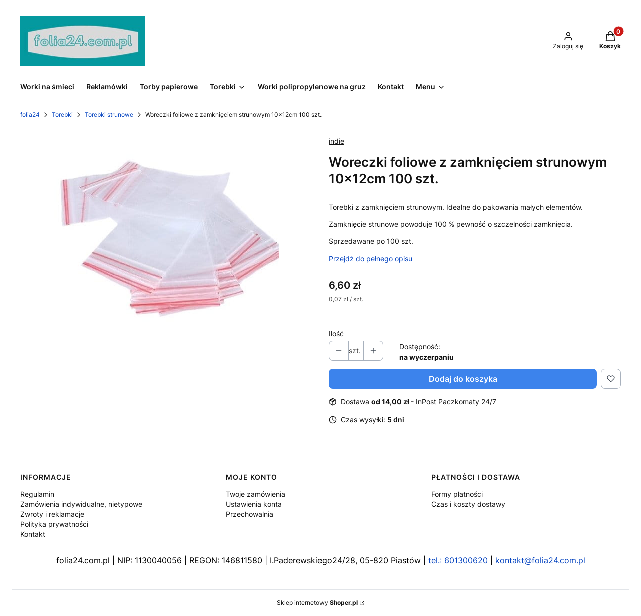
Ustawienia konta (254, 504)
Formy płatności (457, 494)
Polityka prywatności (54, 524)
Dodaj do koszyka (463, 379)
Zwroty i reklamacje (52, 514)
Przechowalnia (249, 514)
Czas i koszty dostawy (468, 504)
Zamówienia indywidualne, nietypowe (81, 504)
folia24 (30, 114)
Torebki (62, 114)
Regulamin (37, 494)
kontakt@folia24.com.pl (540, 560)
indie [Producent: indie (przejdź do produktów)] (336, 141)
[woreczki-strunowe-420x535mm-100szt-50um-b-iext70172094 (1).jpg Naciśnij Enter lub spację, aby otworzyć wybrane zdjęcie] (166, 242)
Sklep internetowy (317, 602)
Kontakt (32, 534)
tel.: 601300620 (458, 560)
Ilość (336, 333)
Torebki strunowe (109, 114)
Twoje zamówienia (255, 494)
